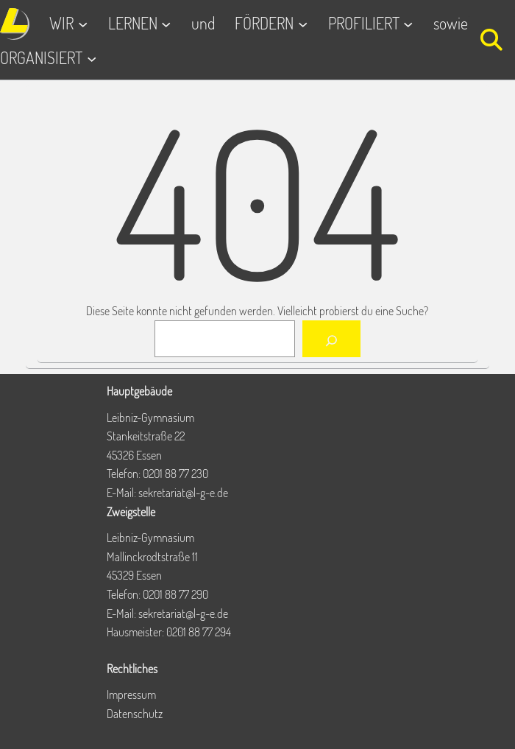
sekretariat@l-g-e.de (183, 492)
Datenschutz (135, 713)
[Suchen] (331, 338)
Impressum (131, 694)
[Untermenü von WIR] (83, 24)
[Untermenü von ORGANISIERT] (91, 58)
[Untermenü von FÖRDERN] (303, 24)
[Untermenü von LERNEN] (166, 24)
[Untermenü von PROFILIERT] (408, 24)
